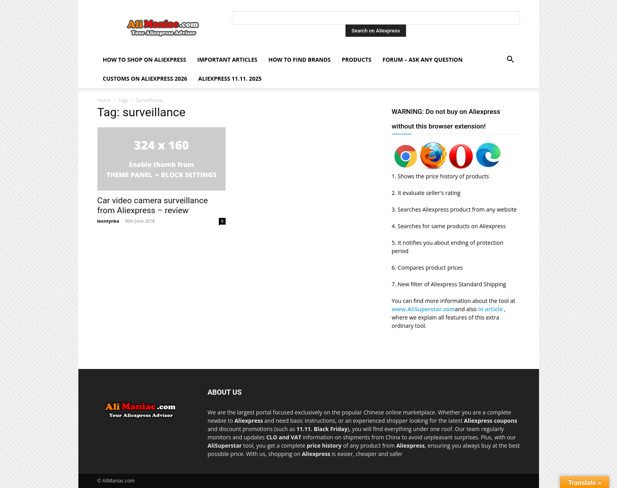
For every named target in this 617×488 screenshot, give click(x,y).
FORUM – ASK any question (422, 59)
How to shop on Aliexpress (144, 59)
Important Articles (227, 59)
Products (357, 59)
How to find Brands (299, 59)
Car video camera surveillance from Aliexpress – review (152, 205)
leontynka (108, 221)
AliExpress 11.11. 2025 (230, 78)
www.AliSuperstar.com (423, 309)
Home (104, 100)
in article (491, 309)
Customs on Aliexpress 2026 (145, 78)
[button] (510, 60)
